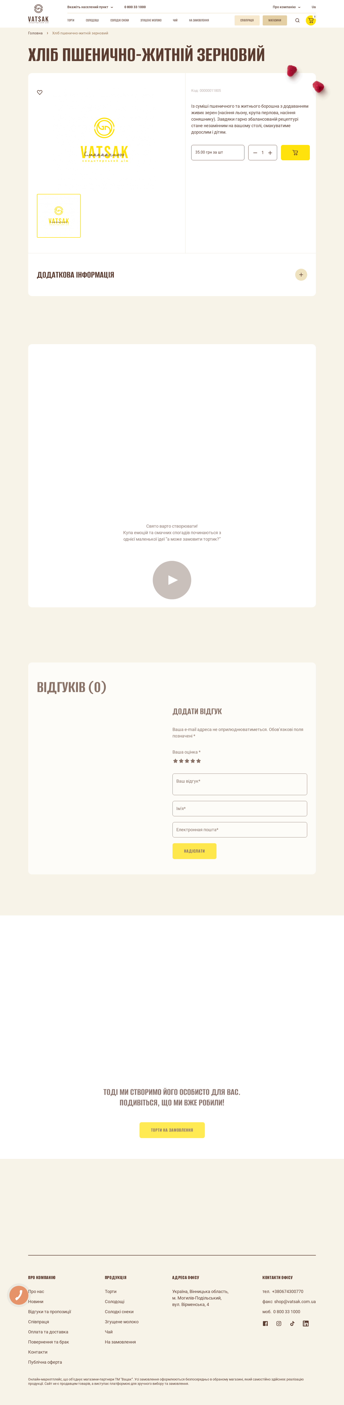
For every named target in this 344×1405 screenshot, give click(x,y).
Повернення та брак (48, 1341)
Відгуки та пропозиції (49, 1311)
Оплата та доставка (48, 1331)
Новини (35, 1301)
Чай (175, 20)
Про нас (36, 1291)
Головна (35, 33)
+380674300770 (287, 1291)
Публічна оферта (45, 1362)
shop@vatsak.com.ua (295, 1301)
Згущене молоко (150, 20)
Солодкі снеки (119, 20)
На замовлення (199, 20)
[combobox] (217, 152)
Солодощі (92, 20)
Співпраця (38, 1321)
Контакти (37, 1352)
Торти (70, 20)
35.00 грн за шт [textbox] (209, 152)
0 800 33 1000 (135, 7)
